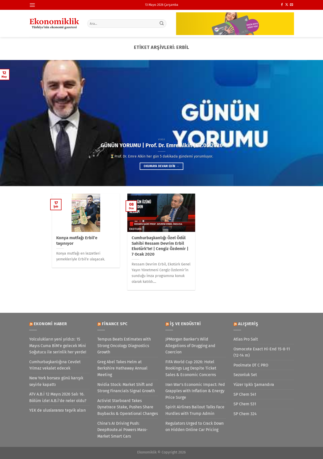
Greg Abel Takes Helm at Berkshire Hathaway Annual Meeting (122, 368)
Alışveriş (248, 323)
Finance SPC (115, 323)
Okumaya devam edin (161, 166)
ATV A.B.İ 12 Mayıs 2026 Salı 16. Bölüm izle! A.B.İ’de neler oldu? (57, 397)
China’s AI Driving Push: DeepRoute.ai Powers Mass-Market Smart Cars (122, 430)
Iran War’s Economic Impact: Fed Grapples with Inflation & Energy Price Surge (195, 391)
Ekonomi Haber (50, 323)
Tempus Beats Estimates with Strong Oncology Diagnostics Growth (124, 345)
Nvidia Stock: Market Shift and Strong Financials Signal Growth (126, 387)
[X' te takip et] (286, 5)
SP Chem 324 (245, 413)
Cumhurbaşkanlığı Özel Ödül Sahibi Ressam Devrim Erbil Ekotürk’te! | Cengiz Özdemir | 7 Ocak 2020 (160, 246)
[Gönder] (161, 23)
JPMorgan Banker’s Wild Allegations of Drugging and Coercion (190, 345)
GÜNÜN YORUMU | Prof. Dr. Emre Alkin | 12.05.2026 (162, 145)
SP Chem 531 (244, 404)
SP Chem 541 (244, 394)
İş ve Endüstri (185, 323)
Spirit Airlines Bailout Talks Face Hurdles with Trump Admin (194, 410)
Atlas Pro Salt (245, 339)
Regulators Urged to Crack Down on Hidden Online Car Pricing (194, 426)
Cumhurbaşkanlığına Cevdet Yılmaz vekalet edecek (55, 365)
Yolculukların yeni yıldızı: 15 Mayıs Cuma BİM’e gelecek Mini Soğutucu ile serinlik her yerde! (57, 345)
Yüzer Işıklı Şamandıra (253, 384)
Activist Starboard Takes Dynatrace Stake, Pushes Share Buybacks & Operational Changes (127, 407)
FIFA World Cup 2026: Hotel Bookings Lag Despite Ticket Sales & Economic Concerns (190, 368)
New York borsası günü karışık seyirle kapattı (56, 381)
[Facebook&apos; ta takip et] (281, 5)
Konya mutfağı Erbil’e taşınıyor (76, 240)
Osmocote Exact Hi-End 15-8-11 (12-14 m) (261, 352)
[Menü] (32, 5)
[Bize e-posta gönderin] (291, 5)
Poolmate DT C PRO (250, 365)
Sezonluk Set (245, 374)
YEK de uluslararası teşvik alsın (57, 410)
